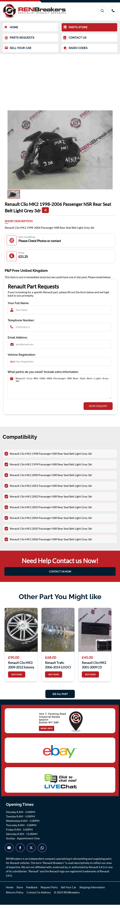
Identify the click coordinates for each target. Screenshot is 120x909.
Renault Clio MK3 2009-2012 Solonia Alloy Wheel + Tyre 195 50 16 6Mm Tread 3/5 (21, 669)
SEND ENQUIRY (98, 410)
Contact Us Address (39, 896)
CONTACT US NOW (60, 575)
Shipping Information (92, 891)
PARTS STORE (75, 27)
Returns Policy (14, 896)
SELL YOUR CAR (18, 48)
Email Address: (18, 337)
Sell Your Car (68, 891)
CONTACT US (75, 37)
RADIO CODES (75, 48)
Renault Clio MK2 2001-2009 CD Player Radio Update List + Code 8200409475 (95, 669)
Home (9, 891)
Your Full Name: (18, 303)
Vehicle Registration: (22, 354)
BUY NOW (17, 678)
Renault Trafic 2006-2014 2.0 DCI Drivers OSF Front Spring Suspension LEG (58, 669)
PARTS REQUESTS (19, 38)
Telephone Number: (21, 320)
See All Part (60, 698)
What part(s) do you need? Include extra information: (43, 372)
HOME (11, 27)
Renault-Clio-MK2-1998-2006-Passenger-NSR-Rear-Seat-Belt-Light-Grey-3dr (59, 388)
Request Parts (49, 891)
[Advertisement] (60, 80)
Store (19, 891)
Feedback (31, 891)
